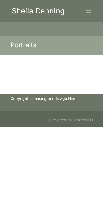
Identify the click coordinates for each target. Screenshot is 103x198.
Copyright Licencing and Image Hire (42, 98)
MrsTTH (85, 119)
